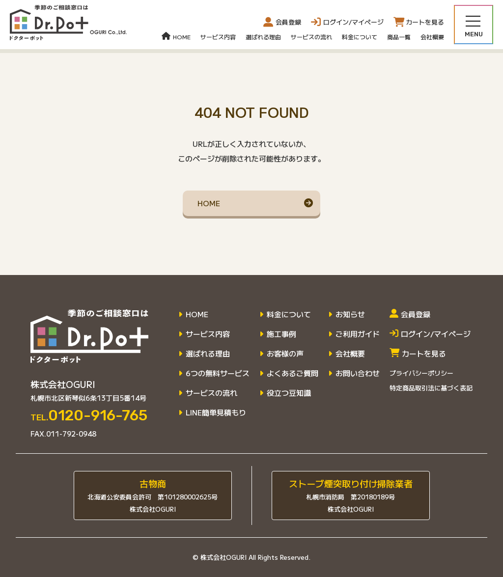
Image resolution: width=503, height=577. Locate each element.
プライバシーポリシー (421, 373)
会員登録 (282, 22)
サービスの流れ (311, 36)
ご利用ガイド (357, 334)
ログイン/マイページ (430, 334)
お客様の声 (285, 353)
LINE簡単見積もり (216, 412)
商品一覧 (399, 36)
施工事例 (281, 334)
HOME (176, 36)
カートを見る (418, 353)
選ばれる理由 (263, 36)
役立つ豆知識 (289, 393)
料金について (359, 36)
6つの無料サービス (218, 373)
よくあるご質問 (292, 373)
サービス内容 (218, 36)
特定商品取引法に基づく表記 (431, 387)
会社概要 (432, 36)
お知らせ (350, 314)
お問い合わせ (357, 373)
